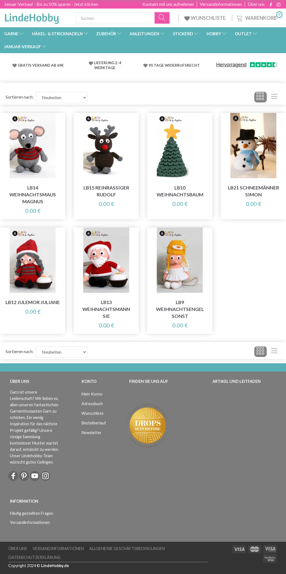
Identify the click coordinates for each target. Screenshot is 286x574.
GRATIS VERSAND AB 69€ (41, 65)
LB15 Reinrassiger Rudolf (106, 191)
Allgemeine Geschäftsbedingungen (127, 548)
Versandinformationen (221, 4)
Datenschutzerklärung (35, 557)
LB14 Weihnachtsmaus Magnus (32, 194)
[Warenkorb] (259, 17)
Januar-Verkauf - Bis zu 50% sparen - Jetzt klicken (51, 4)
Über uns (256, 4)
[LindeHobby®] (32, 17)
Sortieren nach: (20, 96)
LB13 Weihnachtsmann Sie (106, 309)
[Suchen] (162, 18)
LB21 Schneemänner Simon (253, 191)
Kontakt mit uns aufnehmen (168, 4)
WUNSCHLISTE (205, 18)
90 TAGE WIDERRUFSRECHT (174, 65)
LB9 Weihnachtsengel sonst (180, 309)
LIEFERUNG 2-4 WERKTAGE (107, 65)
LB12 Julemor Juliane (33, 302)
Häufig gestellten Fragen (31, 513)
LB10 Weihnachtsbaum (180, 191)
